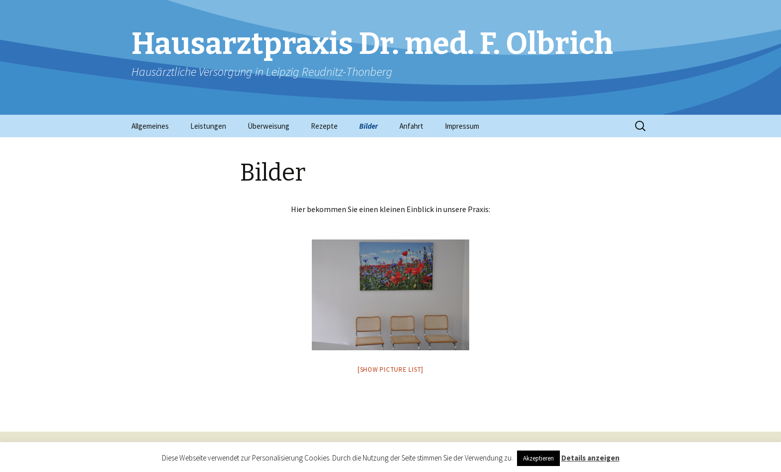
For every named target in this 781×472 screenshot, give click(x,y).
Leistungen (208, 126)
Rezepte (324, 126)
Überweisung (268, 126)
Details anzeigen (590, 458)
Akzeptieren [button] (538, 458)
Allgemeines (150, 126)
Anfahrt (411, 126)
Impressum (462, 126)
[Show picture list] (390, 369)
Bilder (368, 126)
